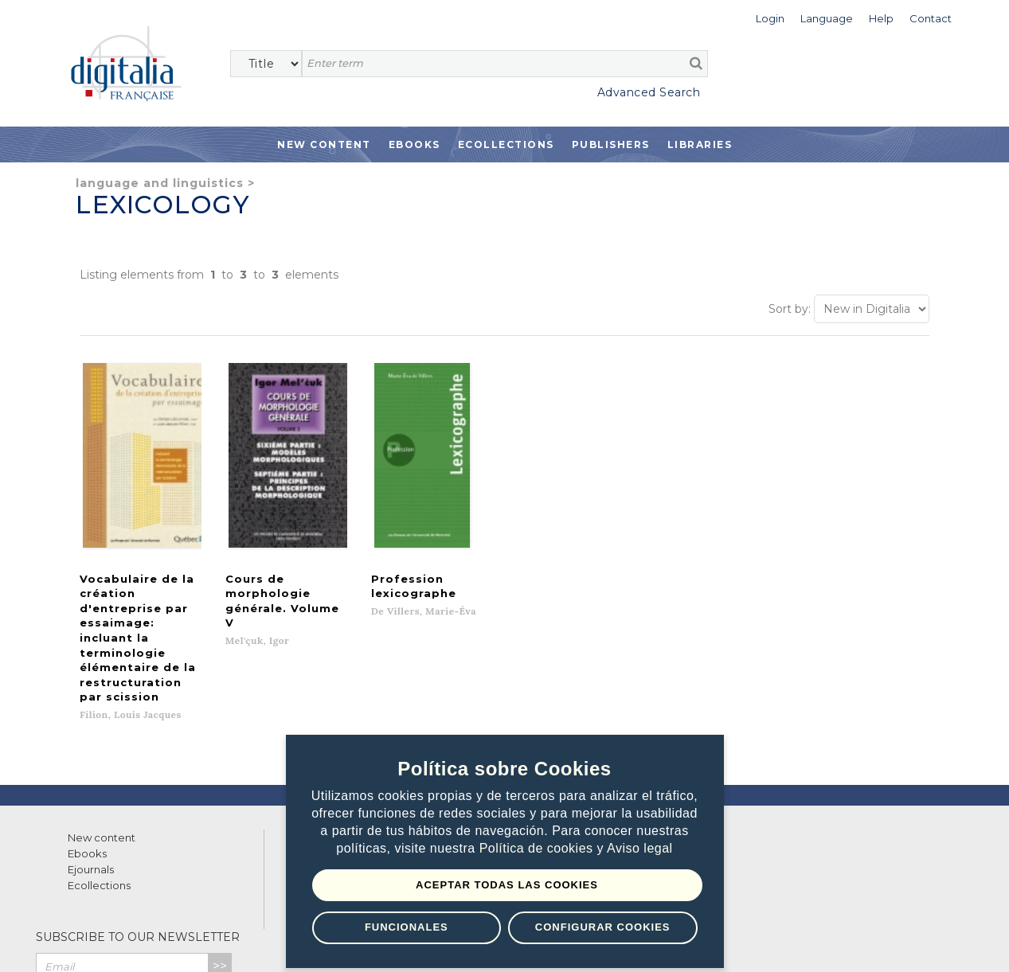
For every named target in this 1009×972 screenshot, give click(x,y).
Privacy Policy (196, 900)
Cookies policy (275, 942)
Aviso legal (640, 848)
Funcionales (406, 927)
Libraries (700, 144)
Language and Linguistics (160, 183)
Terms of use (96, 942)
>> (220, 866)
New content (101, 738)
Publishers (611, 144)
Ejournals (91, 769)
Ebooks (414, 144)
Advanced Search (649, 92)
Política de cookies (538, 848)
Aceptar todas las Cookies (507, 885)
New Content (324, 144)
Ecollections (506, 144)
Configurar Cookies (603, 927)
